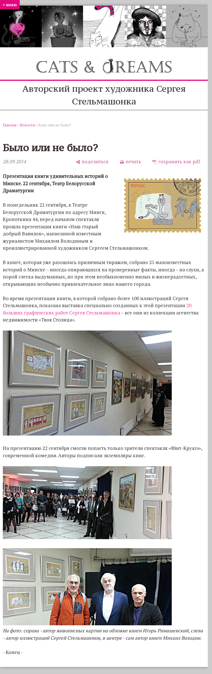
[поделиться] (92, 161)
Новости (27, 125)
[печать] (130, 161)
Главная (9, 125)
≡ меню (10, 4)
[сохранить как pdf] (176, 161)
